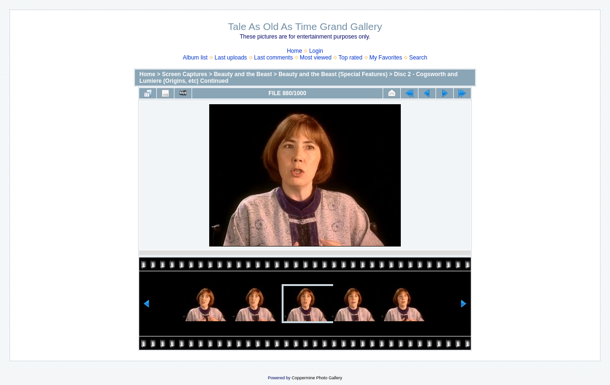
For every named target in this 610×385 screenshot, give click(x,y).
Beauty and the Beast (243, 74)
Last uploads (230, 57)
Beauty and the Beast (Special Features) (332, 74)
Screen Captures (184, 74)
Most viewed (316, 57)
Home (294, 51)
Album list (195, 57)
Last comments (273, 57)
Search (418, 57)
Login (316, 51)
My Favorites (385, 57)
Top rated (350, 57)
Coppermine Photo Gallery (317, 377)
